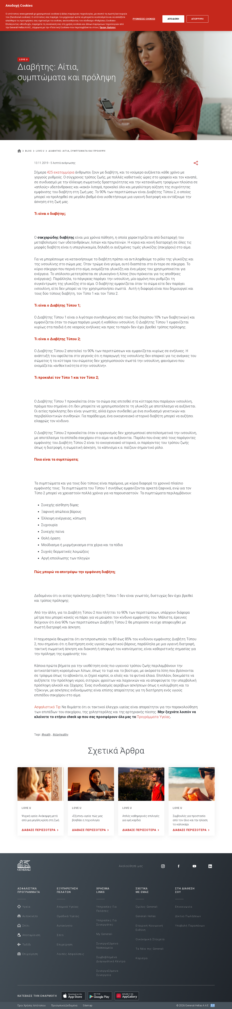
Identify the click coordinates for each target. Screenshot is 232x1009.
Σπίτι (23, 925)
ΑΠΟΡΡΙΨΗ (197, 15)
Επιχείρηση (27, 954)
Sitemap (87, 1005)
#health (46, 734)
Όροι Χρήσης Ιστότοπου (31, 1005)
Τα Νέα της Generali (150, 948)
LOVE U (26, 808)
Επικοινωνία (183, 906)
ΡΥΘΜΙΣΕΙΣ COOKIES (144, 15)
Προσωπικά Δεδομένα (64, 1005)
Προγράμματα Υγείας (153, 717)
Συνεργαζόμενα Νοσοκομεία (107, 945)
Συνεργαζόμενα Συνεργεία (107, 973)
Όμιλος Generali (147, 906)
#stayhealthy (60, 734)
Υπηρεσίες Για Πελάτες (106, 909)
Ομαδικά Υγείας (68, 916)
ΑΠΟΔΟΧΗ (173, 15)
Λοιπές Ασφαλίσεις (70, 954)
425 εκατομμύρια (60, 172)
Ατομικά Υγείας (68, 906)
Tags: (37, 734)
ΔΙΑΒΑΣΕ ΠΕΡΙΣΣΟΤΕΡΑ (41, 830)
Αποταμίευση (29, 935)
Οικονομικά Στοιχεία (150, 939)
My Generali (104, 934)
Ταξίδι (24, 944)
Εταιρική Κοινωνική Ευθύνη (149, 927)
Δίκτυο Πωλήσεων (188, 916)
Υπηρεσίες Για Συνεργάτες (106, 922)
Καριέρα (142, 958)
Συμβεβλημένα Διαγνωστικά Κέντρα (111, 959)
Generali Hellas (146, 916)
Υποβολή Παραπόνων (190, 925)
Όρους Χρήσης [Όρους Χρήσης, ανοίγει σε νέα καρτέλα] (108, 24)
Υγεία (23, 906)
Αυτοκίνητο (27, 916)
